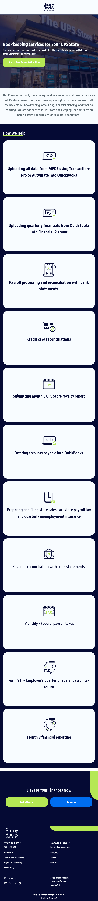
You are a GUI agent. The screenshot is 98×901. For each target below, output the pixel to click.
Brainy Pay (54, 853)
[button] (93, 6)
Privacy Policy (9, 868)
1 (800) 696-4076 (10, 847)
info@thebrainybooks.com (60, 847)
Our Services (8, 853)
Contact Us (54, 863)
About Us (53, 858)
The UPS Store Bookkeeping (14, 858)
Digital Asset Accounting (13, 863)
